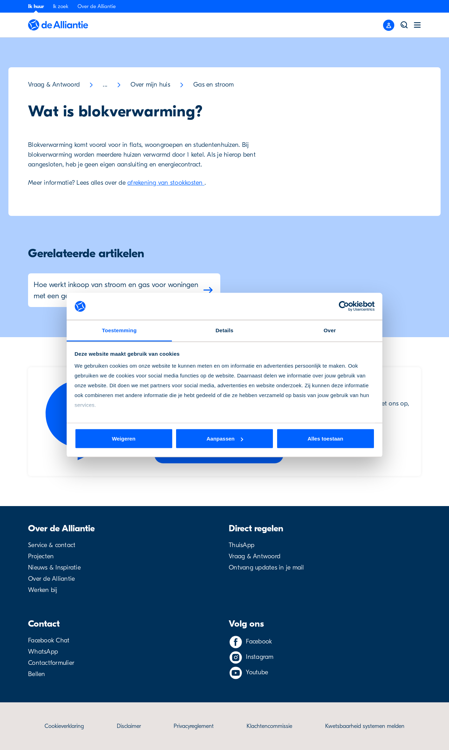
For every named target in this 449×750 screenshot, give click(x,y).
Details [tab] (225, 330)
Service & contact (51, 545)
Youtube (257, 672)
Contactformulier (51, 663)
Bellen (36, 674)
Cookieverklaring (64, 726)
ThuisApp (241, 545)
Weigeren (123, 439)
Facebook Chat (48, 640)
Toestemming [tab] (119, 330)
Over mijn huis (150, 84)
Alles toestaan (325, 439)
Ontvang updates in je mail (266, 567)
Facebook (259, 641)
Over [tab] (329, 330)
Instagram (259, 657)
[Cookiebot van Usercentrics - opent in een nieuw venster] (344, 306)
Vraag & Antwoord (54, 84)
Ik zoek (60, 6)
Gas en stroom (213, 84)
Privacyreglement (194, 726)
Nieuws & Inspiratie (54, 567)
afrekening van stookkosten (166, 182)
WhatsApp (43, 651)
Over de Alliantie (97, 6)
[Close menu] (388, 25)
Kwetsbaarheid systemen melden (364, 726)
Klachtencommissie (269, 726)
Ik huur (36, 6)
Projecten (41, 556)
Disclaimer (129, 726)
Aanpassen (225, 439)
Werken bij (43, 590)
